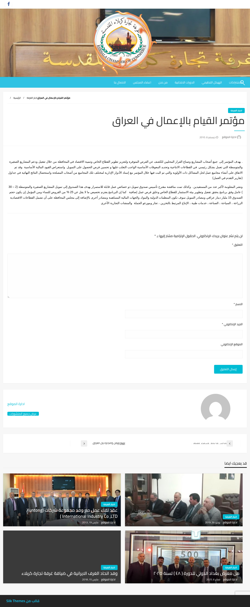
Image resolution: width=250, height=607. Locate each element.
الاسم (238, 304)
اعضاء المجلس (142, 82)
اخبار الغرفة (32, 98)
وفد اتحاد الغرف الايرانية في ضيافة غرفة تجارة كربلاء (70, 573)
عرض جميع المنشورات (23, 413)
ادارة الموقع (228, 136)
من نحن (163, 82)
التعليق (237, 244)
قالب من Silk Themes (22, 600)
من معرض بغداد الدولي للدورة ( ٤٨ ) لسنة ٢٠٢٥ (196, 573)
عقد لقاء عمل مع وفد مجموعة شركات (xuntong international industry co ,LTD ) (72, 513)
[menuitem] (211, 82)
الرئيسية (17, 98)
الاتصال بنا (120, 82)
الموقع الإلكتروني (232, 344)
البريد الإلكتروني (232, 324)
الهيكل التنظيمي (212, 82)
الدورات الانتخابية (184, 82)
